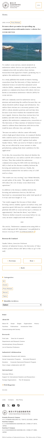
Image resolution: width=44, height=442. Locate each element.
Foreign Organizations (9, 380)
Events (5, 285)
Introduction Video (26, 326)
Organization (28, 323)
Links (4, 400)
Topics (5, 296)
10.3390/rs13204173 (26, 232)
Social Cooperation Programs (11, 359)
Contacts (11, 400)
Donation (5, 362)
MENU (38, 5)
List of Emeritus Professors (10, 347)
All (4, 281)
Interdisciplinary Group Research (12, 344)
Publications (14, 326)
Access (4, 390)
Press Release (7, 288)
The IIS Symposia (24, 380)
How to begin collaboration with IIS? (13, 365)
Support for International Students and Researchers (18, 377)
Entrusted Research (29, 359)
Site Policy (19, 400)
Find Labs (5, 338)
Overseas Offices (7, 374)
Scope (13, 323)
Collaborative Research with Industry (14, 356)
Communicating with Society (11, 329)
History (36, 323)
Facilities (5, 326)
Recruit (5, 292)
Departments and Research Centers (13, 341)
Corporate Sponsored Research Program (23, 362)
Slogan (19, 323)
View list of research (17, 338)
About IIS (5, 323)
